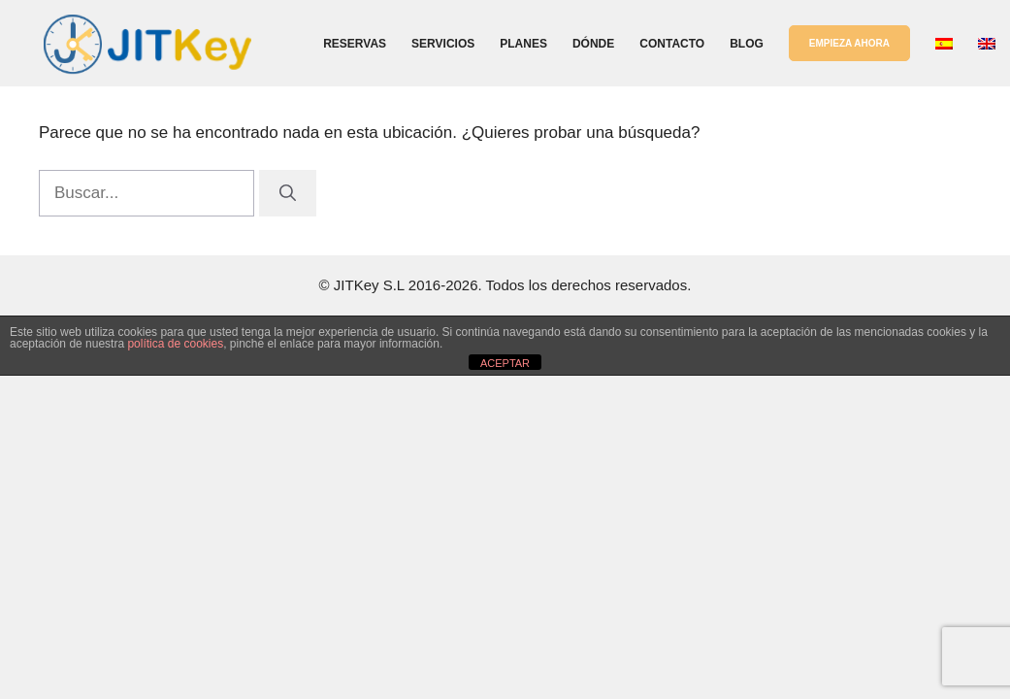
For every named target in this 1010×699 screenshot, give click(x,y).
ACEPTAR (505, 363)
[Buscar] (287, 193)
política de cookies (175, 343)
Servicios (442, 43)
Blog (747, 43)
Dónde (593, 43)
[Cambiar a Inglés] (986, 44)
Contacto (671, 43)
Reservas (354, 43)
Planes (523, 43)
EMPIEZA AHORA (849, 43)
